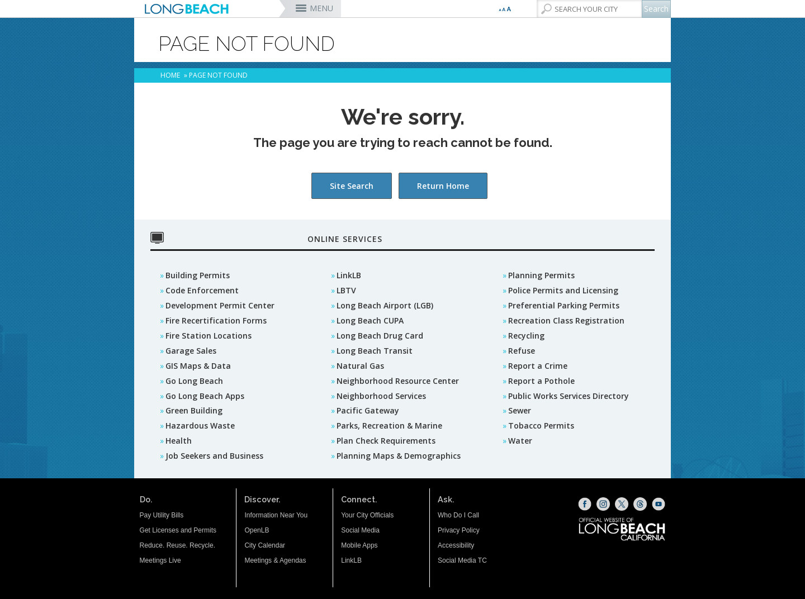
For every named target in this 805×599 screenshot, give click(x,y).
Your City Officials (367, 515)
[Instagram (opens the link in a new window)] (603, 504)
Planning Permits (541, 275)
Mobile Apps (359, 545)
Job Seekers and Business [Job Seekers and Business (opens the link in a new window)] (214, 455)
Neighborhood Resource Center (398, 380)
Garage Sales (190, 350)
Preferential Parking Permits (563, 305)
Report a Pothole (541, 380)
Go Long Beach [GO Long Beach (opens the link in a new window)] (194, 380)
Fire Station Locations (208, 335)
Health (178, 440)
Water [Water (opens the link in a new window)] (520, 440)
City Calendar (264, 545)
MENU (321, 8)
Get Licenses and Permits (178, 530)
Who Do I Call (458, 515)
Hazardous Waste (200, 425)
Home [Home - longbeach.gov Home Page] (170, 75)
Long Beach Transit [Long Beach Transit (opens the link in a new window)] (375, 350)
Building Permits (197, 275)
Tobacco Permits (541, 425)
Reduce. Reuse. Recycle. (177, 545)
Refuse (521, 350)
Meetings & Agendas (275, 560)
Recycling (526, 335)
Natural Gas (360, 365)
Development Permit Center (219, 305)
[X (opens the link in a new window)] (621, 504)
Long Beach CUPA (370, 320)
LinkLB (349, 275)
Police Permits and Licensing (563, 290)
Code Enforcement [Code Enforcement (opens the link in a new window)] (202, 290)
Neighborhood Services (381, 396)
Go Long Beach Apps (204, 396)
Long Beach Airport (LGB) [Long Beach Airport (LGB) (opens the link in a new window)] (385, 305)
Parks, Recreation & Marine (389, 425)
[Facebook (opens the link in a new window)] (584, 504)
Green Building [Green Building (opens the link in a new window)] (193, 410)
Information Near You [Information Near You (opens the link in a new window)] (275, 515)
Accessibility (456, 545)
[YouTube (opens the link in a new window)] (658, 504)
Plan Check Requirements (386, 440)
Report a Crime (537, 365)
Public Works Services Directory (568, 396)
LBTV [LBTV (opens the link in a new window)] (346, 290)
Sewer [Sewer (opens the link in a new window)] (519, 410)
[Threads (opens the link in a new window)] (640, 504)
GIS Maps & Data (198, 365)
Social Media (360, 530)
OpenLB (256, 530)
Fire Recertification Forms (216, 320)
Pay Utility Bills (162, 515)
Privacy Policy (459, 530)
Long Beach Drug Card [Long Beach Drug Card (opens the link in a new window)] (380, 335)
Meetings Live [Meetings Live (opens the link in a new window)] (160, 560)
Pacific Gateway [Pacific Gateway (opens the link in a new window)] (368, 410)
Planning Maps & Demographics (399, 455)
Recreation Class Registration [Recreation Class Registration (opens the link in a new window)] (566, 320)
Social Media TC (462, 560)
